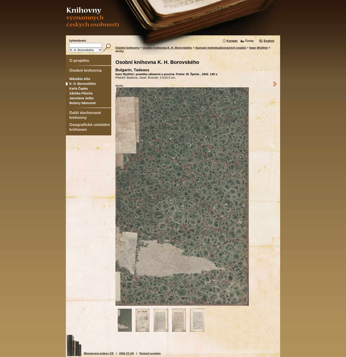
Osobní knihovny (127, 47)
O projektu (79, 60)
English (269, 41)
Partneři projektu (150, 353)
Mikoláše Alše (79, 79)
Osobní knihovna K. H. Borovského (167, 47)
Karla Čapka (78, 88)
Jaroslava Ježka (81, 98)
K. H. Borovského (82, 84)
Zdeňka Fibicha (81, 93)
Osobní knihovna (85, 70)
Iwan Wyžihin (258, 47)
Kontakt (232, 41)
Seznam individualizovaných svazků (220, 47)
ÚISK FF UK (126, 353)
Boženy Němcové (82, 103)
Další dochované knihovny (85, 115)
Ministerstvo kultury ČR (99, 353)
